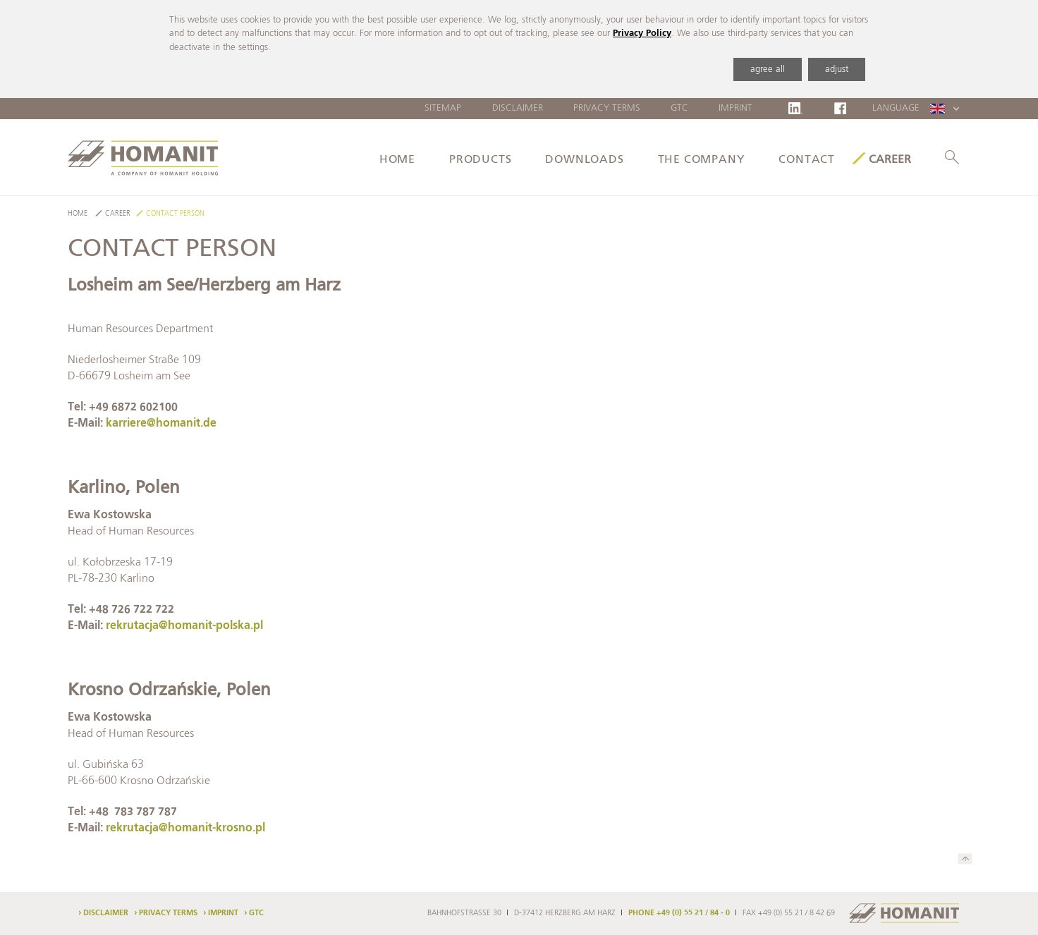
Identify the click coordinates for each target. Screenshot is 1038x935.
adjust (836, 69)
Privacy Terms (606, 108)
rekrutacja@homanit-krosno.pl (185, 828)
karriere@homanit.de (161, 423)
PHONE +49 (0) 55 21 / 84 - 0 (679, 913)
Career (890, 160)
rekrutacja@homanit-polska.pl (184, 626)
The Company (701, 160)
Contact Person (175, 214)
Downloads (584, 160)
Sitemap (443, 108)
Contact (806, 160)
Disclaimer (517, 108)
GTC (679, 108)
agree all (767, 69)
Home (397, 160)
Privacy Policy (642, 33)
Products (480, 160)
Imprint (735, 108)
